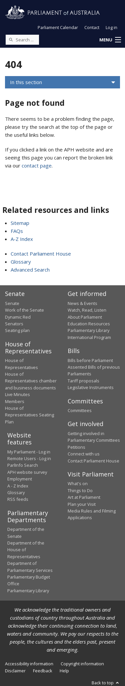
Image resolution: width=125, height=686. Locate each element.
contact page (37, 165)
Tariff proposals (83, 381)
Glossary (21, 261)
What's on (78, 483)
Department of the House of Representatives (25, 550)
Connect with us (84, 454)
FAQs (17, 231)
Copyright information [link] (82, 664)
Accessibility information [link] (29, 664)
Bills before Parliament (90, 360)
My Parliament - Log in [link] (28, 452)
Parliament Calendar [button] (58, 27)
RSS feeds (17, 499)
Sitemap (20, 223)
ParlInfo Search (22, 465)
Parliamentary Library (88, 330)
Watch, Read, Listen (87, 310)
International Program (89, 337)
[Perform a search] (11, 39)
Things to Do (80, 490)
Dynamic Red (18, 317)
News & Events (82, 303)
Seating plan (17, 330)
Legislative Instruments (91, 387)
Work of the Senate (24, 310)
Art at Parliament (84, 497)
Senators (14, 324)
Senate (12, 303)
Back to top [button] (106, 683)
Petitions (76, 447)
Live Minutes (17, 394)
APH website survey (27, 472)
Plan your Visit (82, 504)
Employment (19, 479)
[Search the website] (22, 40)
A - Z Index (17, 486)
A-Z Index (22, 239)
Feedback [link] (42, 671)
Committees (80, 410)
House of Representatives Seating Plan (29, 415)
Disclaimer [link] (15, 671)
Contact (91, 27)
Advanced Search (30, 269)
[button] (110, 40)
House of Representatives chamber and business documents (31, 381)
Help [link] (64, 671)
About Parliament (85, 317)
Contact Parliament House (41, 253)
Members (14, 401)
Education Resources (89, 324)
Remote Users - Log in (29, 458)
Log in (111, 27)
